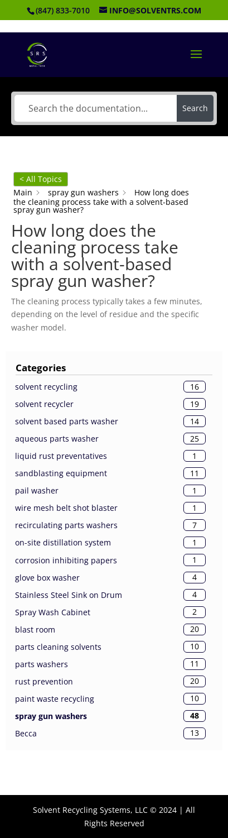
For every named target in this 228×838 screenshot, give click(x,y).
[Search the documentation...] (95, 108)
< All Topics (41, 179)
